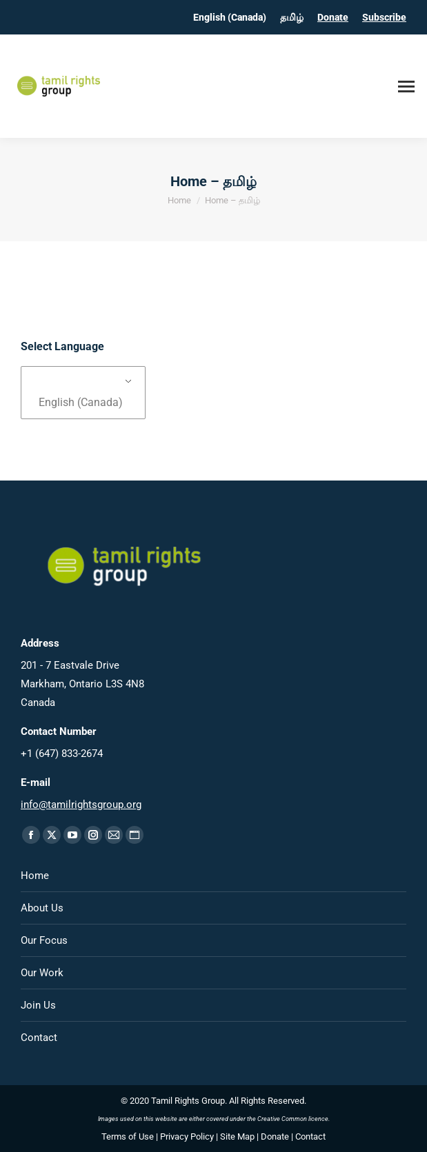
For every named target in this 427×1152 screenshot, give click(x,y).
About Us (42, 908)
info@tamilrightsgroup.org (81, 804)
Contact (39, 1037)
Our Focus (44, 940)
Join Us (38, 1005)
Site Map (237, 1136)
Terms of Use (127, 1136)
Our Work (42, 973)
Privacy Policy (187, 1136)
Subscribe (384, 17)
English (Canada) (81, 402)
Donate (332, 17)
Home (35, 875)
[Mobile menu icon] (406, 86)
